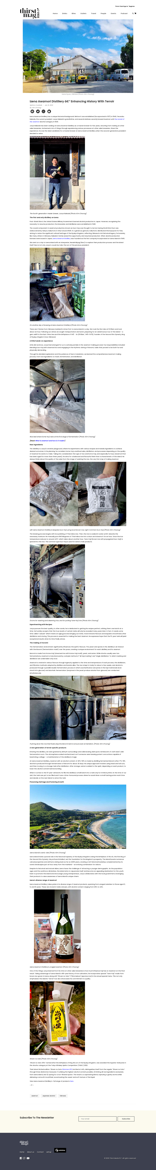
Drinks (64, 13)
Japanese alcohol (48, 1096)
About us (30, 1152)
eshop (49, 1152)
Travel (93, 13)
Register (132, 6)
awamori (35, 1096)
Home (55, 13)
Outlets (83, 13)
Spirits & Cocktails (36, 105)
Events (113, 13)
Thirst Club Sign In (121, 6)
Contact (40, 1152)
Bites (74, 13)
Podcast (124, 13)
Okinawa (63, 1096)
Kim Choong (36, 108)
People (103, 13)
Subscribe (126, 1119)
